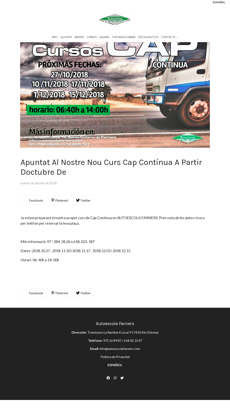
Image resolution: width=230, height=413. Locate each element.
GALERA (104, 38)
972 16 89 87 (112, 364)
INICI (55, 38)
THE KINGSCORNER (123, 38)
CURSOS (92, 38)
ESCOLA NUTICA (148, 38)
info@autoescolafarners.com (120, 372)
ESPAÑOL (115, 388)
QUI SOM (66, 38)
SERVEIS (79, 38)
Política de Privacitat (115, 380)
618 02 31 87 (133, 364)
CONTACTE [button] (169, 38)
